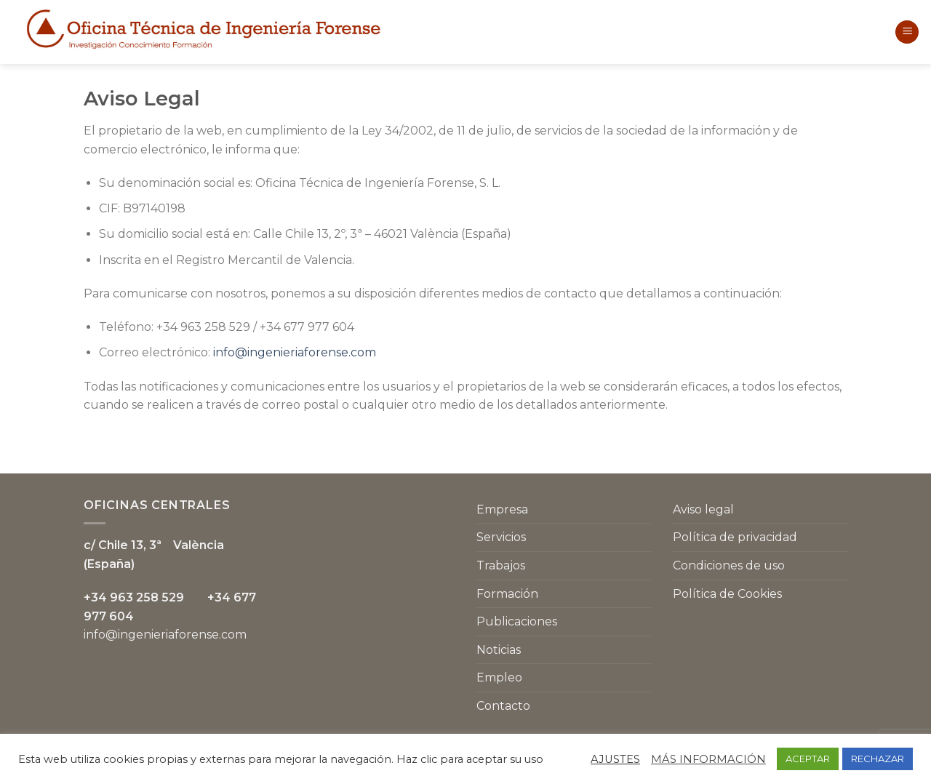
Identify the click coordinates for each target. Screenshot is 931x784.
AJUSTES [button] (615, 759)
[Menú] (907, 32)
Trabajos (500, 565)
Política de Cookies (727, 594)
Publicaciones (516, 621)
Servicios (501, 537)
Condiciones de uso (729, 565)
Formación (507, 594)
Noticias (498, 650)
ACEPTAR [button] (808, 758)
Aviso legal (703, 509)
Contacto (503, 706)
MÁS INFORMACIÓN (708, 759)
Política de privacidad (735, 537)
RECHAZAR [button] (877, 758)
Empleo (499, 677)
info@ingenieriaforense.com (294, 352)
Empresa (502, 509)
